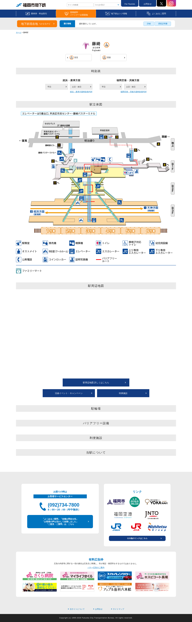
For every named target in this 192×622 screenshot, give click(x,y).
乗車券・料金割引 (39, 13)
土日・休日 (76, 87)
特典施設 (123, 393)
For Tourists (130, 4)
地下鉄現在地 (35, 23)
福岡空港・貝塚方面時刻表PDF (134, 92)
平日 (49, 87)
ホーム (18, 32)
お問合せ (148, 4)
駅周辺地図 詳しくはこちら (96, 382)
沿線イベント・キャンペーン (69, 393)
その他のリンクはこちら (137, 538)
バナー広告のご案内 (96, 567)
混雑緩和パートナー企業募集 (79, 13)
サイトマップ (117, 609)
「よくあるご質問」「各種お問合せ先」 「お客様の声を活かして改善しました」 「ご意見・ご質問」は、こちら (60, 521)
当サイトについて (76, 609)
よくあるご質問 (159, 13)
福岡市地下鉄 (31, 5)
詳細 (149, 24)
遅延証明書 (162, 24)
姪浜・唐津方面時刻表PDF (81, 92)
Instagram (171, 3)
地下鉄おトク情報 (119, 13)
